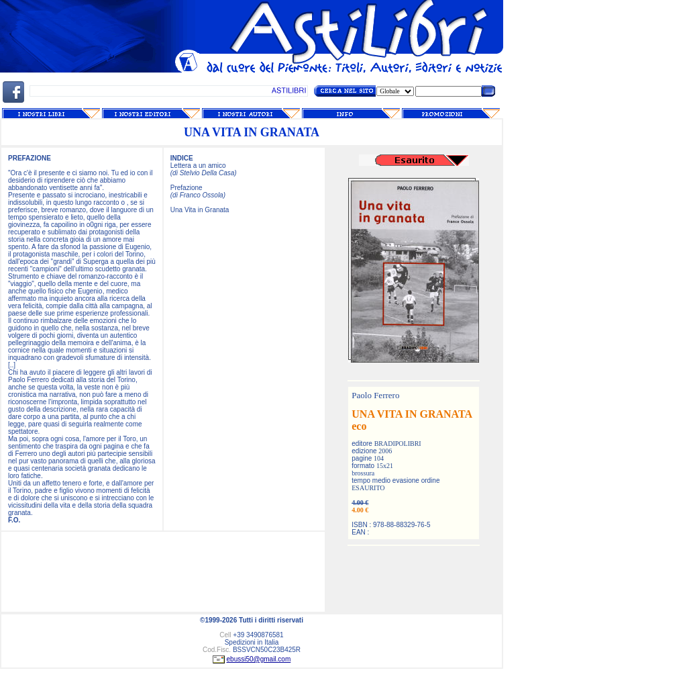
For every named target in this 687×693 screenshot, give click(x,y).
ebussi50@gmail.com (259, 659)
